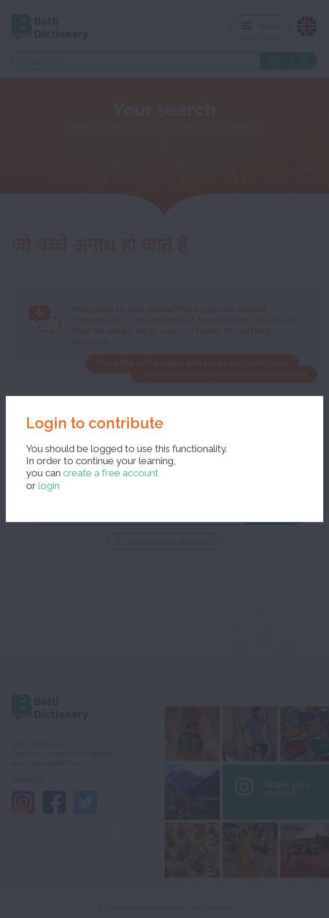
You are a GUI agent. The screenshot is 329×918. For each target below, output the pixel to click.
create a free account (110, 473)
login (49, 485)
